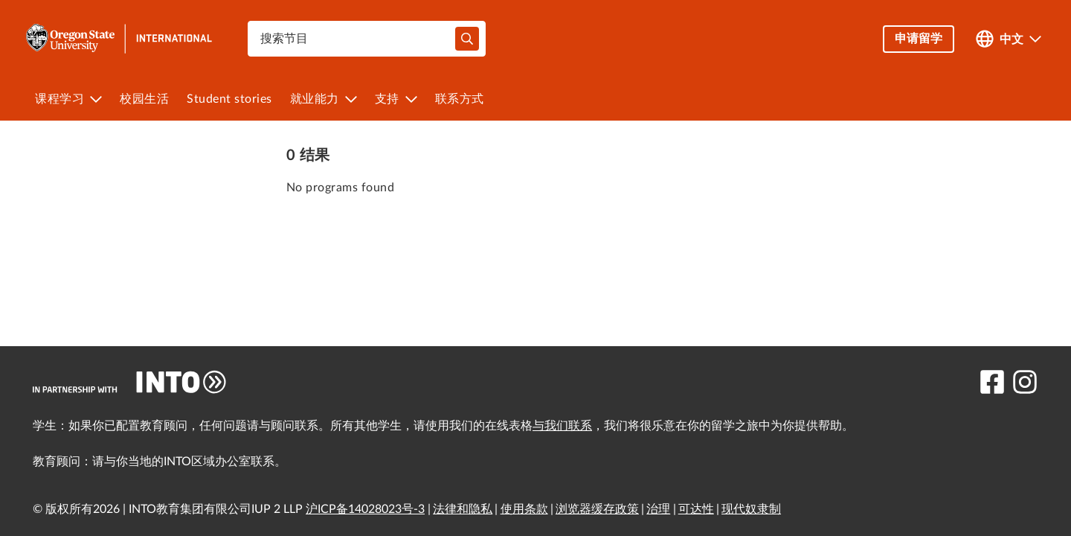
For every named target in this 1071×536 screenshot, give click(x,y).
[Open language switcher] (1008, 39)
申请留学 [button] (918, 39)
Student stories (229, 99)
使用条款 (524, 509)
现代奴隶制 (751, 509)
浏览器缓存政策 (597, 509)
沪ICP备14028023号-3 (365, 509)
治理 (658, 509)
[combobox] (367, 39)
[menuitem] (68, 99)
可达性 (696, 509)
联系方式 (459, 99)
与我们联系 (562, 426)
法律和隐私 (462, 509)
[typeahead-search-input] (467, 39)
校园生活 (144, 99)
